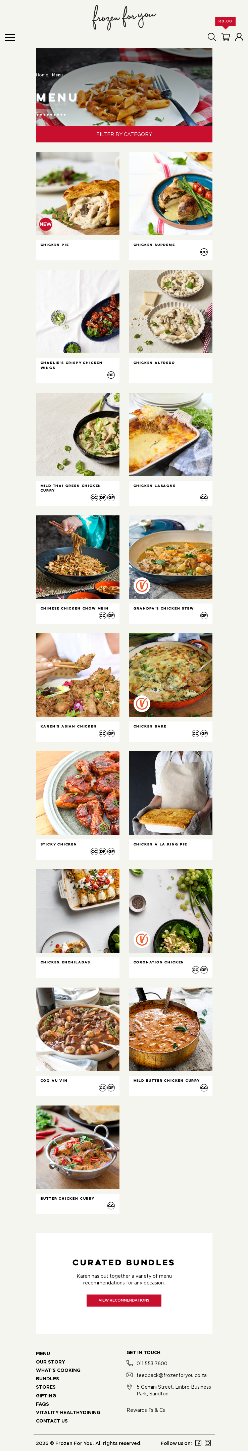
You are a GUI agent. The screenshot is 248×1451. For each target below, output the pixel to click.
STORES (46, 1387)
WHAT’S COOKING (58, 1370)
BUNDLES (47, 1379)
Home (42, 75)
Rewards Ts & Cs (146, 1409)
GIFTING (46, 1396)
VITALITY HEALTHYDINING (68, 1412)
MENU (43, 1353)
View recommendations (124, 1300)
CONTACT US (52, 1421)
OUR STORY (50, 1362)
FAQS (42, 1404)
